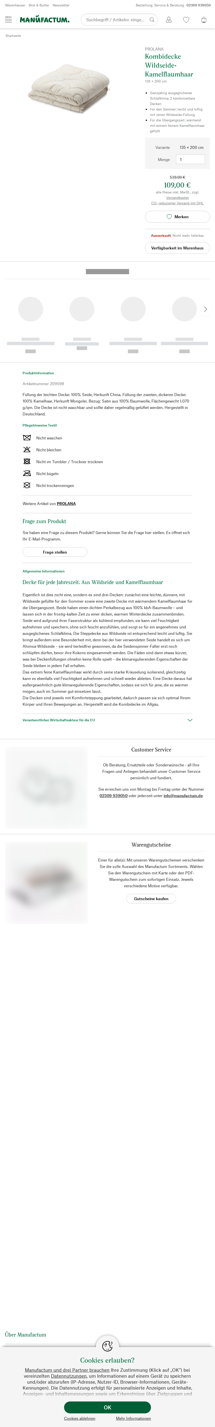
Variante (162, 147)
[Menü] (8, 19)
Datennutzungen (69, 1376)
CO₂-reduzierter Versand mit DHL (177, 203)
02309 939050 (114, 709)
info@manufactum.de (183, 709)
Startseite (13, 35)
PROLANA (66, 417)
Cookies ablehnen (79, 1418)
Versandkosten (177, 197)
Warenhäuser (15, 5)
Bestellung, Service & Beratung (173, 5)
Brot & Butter (39, 5)
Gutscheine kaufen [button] (151, 812)
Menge (164, 159)
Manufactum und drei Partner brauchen (67, 1370)
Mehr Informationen (133, 1418)
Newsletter (61, 5)
